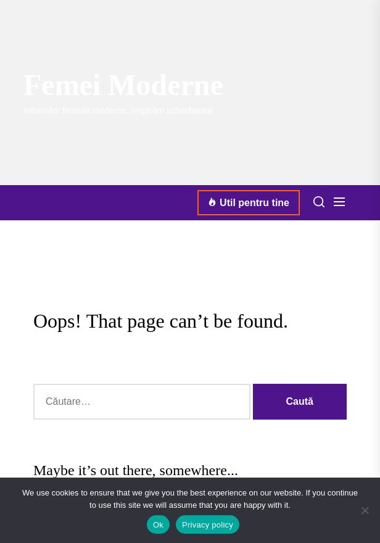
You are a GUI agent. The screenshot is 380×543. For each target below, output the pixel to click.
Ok (158, 524)
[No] (364, 510)
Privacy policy (207, 524)
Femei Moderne (123, 84)
